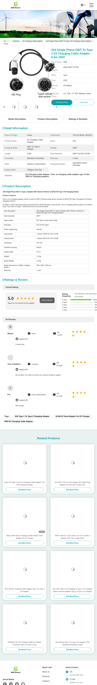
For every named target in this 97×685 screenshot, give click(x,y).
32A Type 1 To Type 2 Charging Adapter (32, 416)
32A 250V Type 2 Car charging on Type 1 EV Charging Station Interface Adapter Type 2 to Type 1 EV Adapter (72, 590)
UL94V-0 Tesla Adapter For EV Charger (73, 416)
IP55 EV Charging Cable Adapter (18, 421)
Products (16, 41)
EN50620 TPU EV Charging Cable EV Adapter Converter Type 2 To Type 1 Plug (24, 643)
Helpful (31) (23, 400)
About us (46, 672)
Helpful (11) (23, 370)
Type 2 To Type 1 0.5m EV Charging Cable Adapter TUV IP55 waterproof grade (24, 483)
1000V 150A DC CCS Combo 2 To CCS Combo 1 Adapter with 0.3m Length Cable (72, 537)
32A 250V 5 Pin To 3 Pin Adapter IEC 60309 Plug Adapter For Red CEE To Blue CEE (72, 483)
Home (6, 41)
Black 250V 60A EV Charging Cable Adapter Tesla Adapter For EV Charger (24, 537)
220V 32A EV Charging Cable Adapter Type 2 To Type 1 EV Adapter (25, 590)
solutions (46, 681)
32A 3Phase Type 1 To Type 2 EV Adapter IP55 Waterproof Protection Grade (72, 643)
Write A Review (47, 300)
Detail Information (17, 119)
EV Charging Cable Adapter (33, 41)
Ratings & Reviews (78, 119)
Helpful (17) (23, 339)
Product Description (48, 119)
